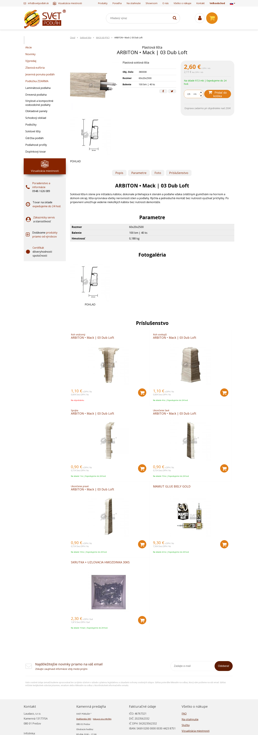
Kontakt (200, 3)
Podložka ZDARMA (36, 81)
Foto (158, 173)
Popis (119, 173)
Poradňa (117, 3)
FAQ (184, 652)
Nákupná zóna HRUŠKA (102, 658)
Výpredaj (30, 61)
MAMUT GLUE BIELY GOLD (199, 418)
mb (195, 94)
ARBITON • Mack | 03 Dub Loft (95, 339)
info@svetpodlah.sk (38, 3)
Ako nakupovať (191, 681)
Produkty (102, 3)
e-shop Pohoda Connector (140, 727)
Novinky (30, 54)
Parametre (138, 173)
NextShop (118, 727)
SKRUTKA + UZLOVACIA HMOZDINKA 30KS (87, 500)
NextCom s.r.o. (166, 727)
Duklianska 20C (83, 657)
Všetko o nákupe (182, 3)
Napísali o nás (190, 675)
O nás (165, 3)
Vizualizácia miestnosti (67, 3)
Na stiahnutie (134, 3)
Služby (186, 664)
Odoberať (223, 605)
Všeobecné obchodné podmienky (202, 693)
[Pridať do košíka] (115, 395)
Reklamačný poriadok (195, 687)
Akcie (28, 47)
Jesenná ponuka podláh (40, 74)
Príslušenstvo (178, 173)
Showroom (151, 3)
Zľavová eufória (35, 67)
